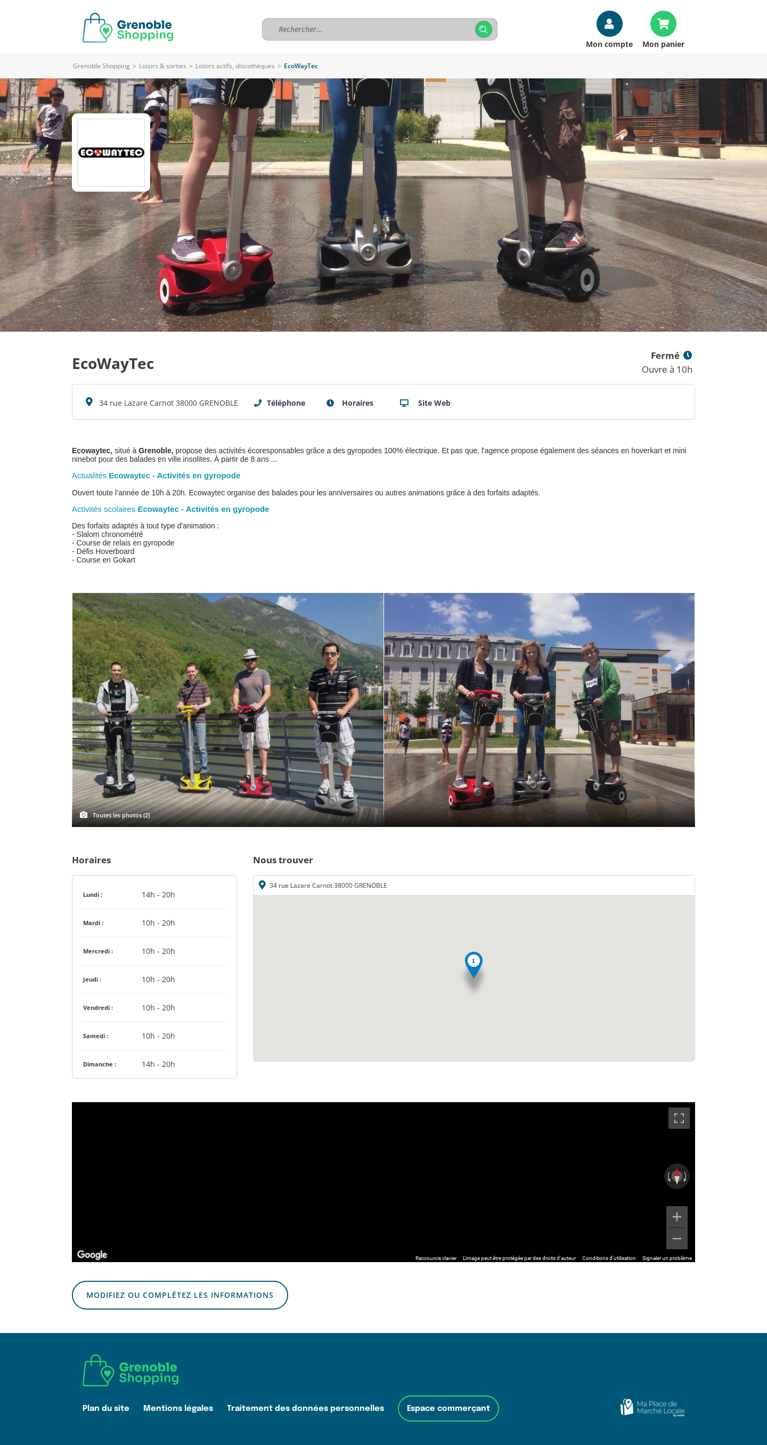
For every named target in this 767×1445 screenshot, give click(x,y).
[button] (473, 975)
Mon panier (663, 43)
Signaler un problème (667, 1258)
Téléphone (286, 403)
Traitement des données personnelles (305, 1408)
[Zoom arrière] (677, 1238)
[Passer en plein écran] (679, 1118)
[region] (383, 1182)
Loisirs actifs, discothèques (235, 65)
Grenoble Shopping (101, 65)
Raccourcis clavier (435, 1258)
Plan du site (106, 1408)
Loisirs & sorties (162, 65)
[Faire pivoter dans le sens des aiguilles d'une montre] (686, 1176)
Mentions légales (178, 1408)
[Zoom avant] (677, 1216)
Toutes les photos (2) (121, 815)
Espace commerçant (448, 1408)
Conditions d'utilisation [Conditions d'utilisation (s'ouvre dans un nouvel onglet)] (609, 1258)
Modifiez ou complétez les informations (180, 1295)
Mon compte (609, 43)
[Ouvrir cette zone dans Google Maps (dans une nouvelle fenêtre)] (92, 1255)
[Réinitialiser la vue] (677, 1176)
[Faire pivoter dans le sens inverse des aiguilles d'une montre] (668, 1176)
